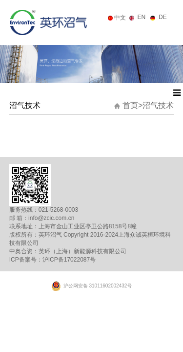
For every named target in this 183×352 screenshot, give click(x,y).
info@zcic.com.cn (51, 218)
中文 (120, 17)
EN (142, 17)
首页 (132, 105)
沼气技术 (158, 105)
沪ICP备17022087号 (69, 259)
